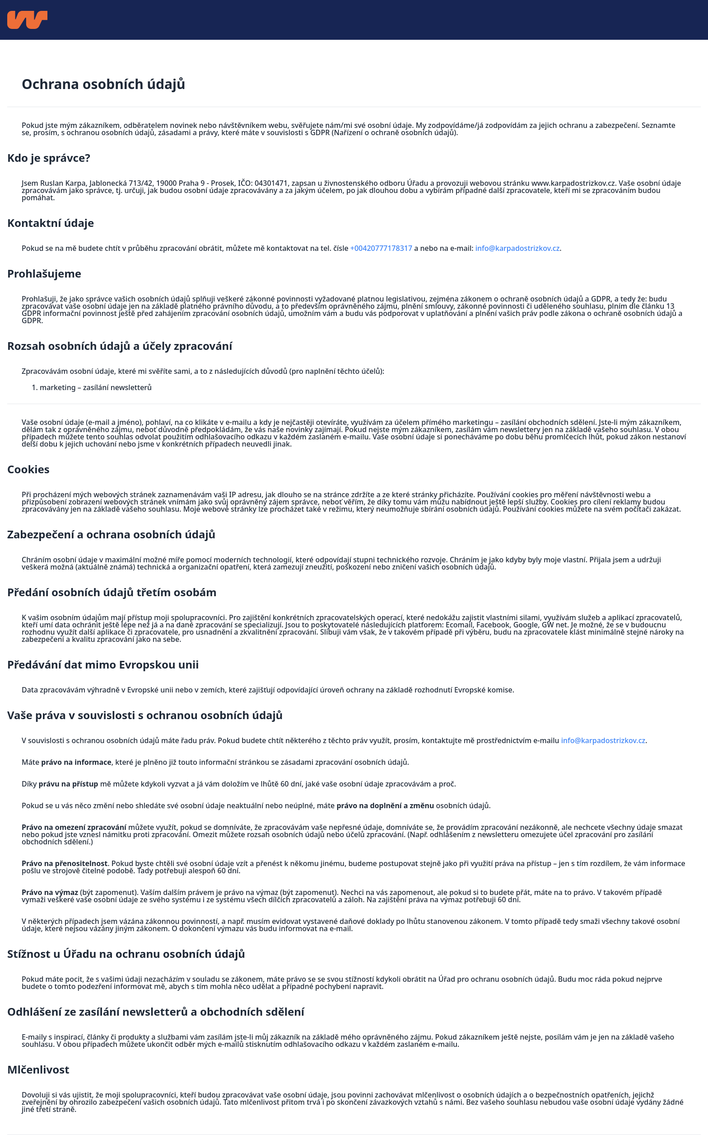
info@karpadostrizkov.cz (517, 248)
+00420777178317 (381, 248)
